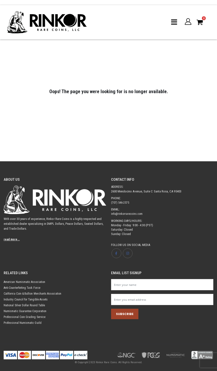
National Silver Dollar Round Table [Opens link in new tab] (25, 305)
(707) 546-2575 (120, 202)
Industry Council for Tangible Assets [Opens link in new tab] (27, 299)
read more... (12, 239)
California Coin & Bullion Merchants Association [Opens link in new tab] (34, 293)
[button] (188, 22)
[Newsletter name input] (162, 284)
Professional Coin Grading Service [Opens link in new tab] (25, 317)
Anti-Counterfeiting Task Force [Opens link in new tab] (23, 288)
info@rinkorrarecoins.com (127, 214)
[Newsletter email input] (162, 299)
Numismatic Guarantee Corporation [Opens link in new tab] (26, 311)
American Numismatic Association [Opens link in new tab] (25, 282)
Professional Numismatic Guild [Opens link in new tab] (23, 323)
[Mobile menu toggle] (173, 22)
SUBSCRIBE (125, 314)
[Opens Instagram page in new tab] (128, 253)
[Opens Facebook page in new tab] (116, 253)
